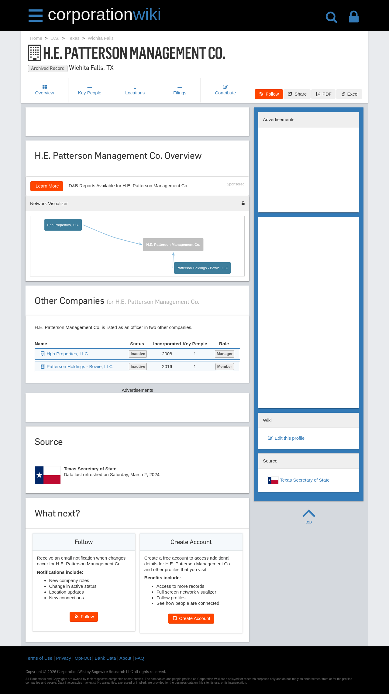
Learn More (46, 185)
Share (297, 93)
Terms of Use (39, 658)
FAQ (139, 658)
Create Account (191, 618)
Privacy (63, 658)
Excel (349, 93)
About (125, 658)
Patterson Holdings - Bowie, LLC (202, 268)
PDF (323, 93)
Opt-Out (83, 658)
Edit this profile (286, 438)
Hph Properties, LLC (63, 225)
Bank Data (105, 658)
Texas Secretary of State (298, 480)
